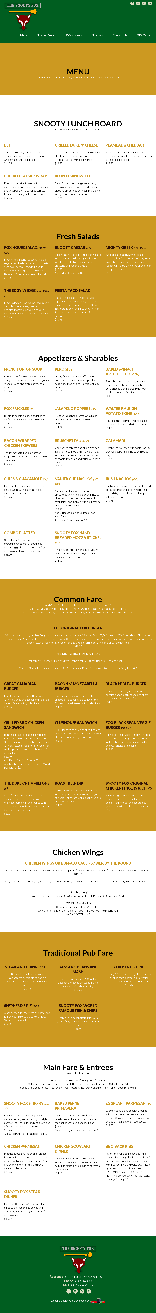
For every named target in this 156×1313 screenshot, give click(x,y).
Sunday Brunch (46, 35)
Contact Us (120, 35)
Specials (97, 35)
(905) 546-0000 (83, 1281)
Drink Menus (74, 35)
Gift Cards (144, 35)
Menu (24, 35)
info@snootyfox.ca (82, 1285)
